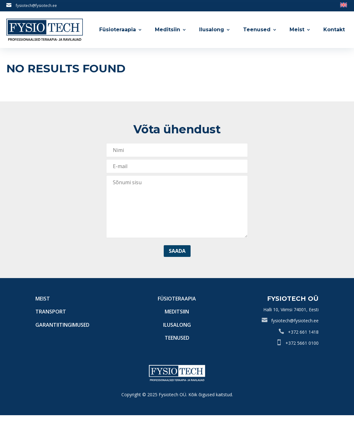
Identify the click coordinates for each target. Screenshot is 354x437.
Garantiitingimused (62, 324)
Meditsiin (167, 30)
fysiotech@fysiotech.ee (36, 5)
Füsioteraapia (117, 30)
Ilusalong (211, 30)
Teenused (257, 30)
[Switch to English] (343, 4)
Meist (297, 30)
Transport (50, 311)
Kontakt (334, 30)
